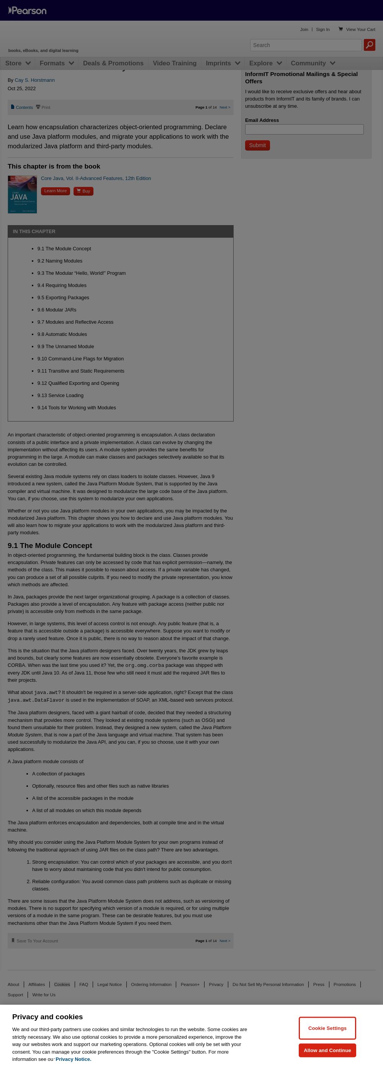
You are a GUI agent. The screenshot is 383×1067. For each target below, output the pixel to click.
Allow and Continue (327, 1050)
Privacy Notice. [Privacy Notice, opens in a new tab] (73, 1059)
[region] (191, 1036)
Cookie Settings (327, 1028)
